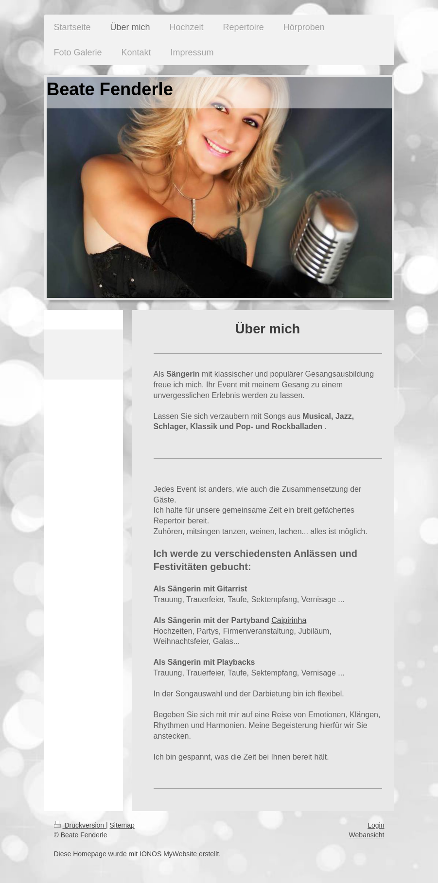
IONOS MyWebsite (168, 854)
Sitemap (122, 825)
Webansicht (367, 835)
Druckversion (80, 825)
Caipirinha (288, 620)
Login (376, 825)
